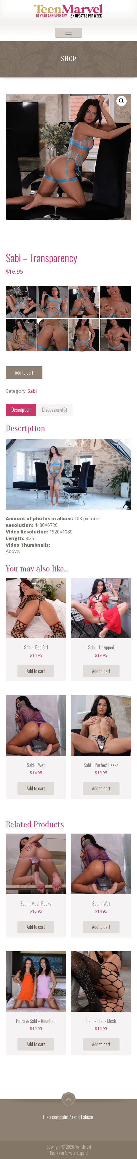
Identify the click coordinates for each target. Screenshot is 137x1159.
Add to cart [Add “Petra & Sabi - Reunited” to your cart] (36, 1044)
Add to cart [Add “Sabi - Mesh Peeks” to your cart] (36, 926)
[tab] (21, 410)
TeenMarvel (83, 1147)
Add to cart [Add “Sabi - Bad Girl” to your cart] (36, 671)
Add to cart (24, 372)
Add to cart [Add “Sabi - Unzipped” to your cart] (101, 671)
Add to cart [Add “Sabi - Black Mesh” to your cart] (101, 1044)
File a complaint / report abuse (68, 1117)
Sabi (32, 391)
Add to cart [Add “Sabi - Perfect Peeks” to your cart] (101, 788)
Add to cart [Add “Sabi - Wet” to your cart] (36, 788)
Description (20, 409)
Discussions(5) (54, 409)
